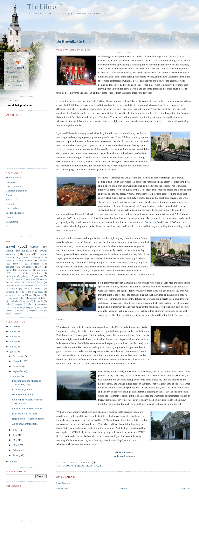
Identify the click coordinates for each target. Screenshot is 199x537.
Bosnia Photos (123, 452)
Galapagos (11, 181)
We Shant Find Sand (22, 394)
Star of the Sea (153, 222)
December (18, 356)
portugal (40, 307)
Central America (14, 85)
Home (124, 488)
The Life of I (44, 6)
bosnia (8, 314)
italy (89, 466)
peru (8, 279)
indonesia (38, 301)
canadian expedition (15, 285)
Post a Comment (63, 483)
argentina (42, 269)
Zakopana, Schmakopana (25, 423)
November (18, 361)
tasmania (20, 311)
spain (26, 288)
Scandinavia (12, 221)
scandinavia (25, 269)
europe (79, 466)
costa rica (32, 285)
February (18, 450)
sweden (38, 288)
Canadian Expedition (16, 190)
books (70, 466)
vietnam (18, 279)
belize (44, 298)
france (44, 285)
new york (30, 279)
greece (16, 273)
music (9, 269)
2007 (12, 341)
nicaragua (10, 298)
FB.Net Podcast (15, 67)
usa (41, 311)
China (9, 195)
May (15, 440)
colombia (35, 273)
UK (39, 266)
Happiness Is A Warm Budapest (28, 418)
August (17, 376)
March (16, 445)
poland (22, 298)
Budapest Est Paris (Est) (24, 413)
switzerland (15, 282)
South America (13, 177)
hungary (29, 307)
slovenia (9, 311)
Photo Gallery (13, 72)
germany (10, 295)
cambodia (14, 301)
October (17, 366)
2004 (12, 461)
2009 (12, 331)
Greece (9, 226)
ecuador (35, 263)
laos (30, 295)
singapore (18, 314)
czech (39, 304)
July (15, 429)
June (15, 434)
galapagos (25, 276)
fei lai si (23, 292)
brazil (40, 282)
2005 (12, 351)
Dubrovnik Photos (124, 456)
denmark (10, 292)
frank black (37, 292)
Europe (9, 217)
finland (19, 307)
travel (98, 466)
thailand (29, 304)
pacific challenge (31, 257)
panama (43, 279)
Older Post (186, 488)
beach (9, 250)
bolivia (29, 282)
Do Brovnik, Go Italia (74, 41)
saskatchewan (13, 266)
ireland (21, 295)
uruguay (32, 311)
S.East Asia (11, 199)
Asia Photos (12, 76)
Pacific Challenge (15, 212)
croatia (26, 301)
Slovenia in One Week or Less (27, 408)
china (28, 266)
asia (27, 254)
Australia (10, 204)
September (18, 371)
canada (43, 260)
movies (17, 263)
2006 (12, 346)
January (17, 455)
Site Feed (12, 63)
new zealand (25, 260)
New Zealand (12, 208)
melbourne (11, 276)
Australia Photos (14, 80)
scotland (33, 298)
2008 (12, 336)
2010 (12, 326)
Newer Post (62, 488)
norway (13, 288)
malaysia (18, 304)
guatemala (38, 276)
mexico (40, 295)
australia (26, 250)
